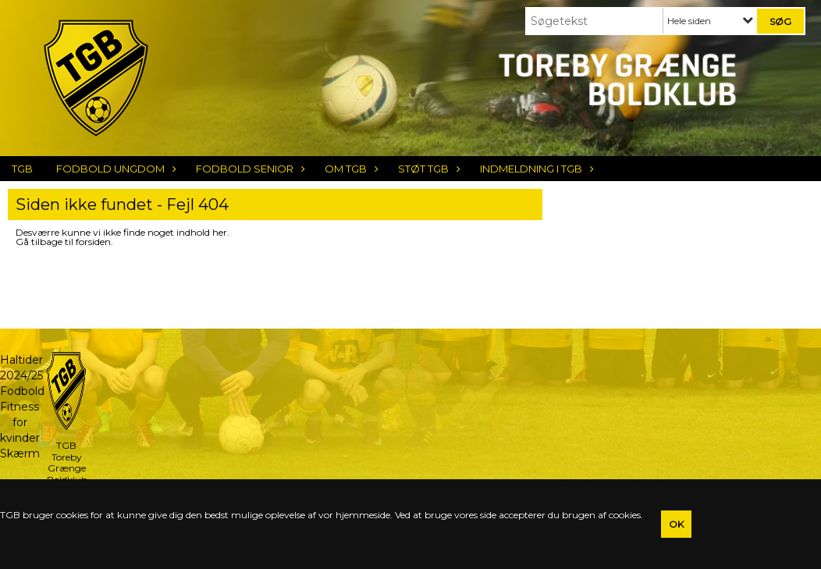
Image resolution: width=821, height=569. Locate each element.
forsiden (93, 241)
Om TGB (350, 168)
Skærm (20, 453)
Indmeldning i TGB (535, 168)
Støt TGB (427, 168)
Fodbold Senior (248, 168)
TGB (22, 168)
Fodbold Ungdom (114, 168)
